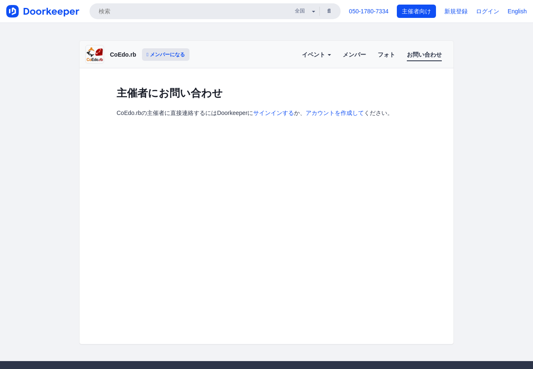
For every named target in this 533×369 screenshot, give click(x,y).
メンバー (354, 54)
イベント (316, 54)
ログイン (487, 11)
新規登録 (456, 11)
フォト (386, 54)
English (517, 11)
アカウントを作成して (335, 113)
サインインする (273, 113)
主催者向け (416, 11)
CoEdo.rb (123, 54)
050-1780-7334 (369, 11)
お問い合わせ (424, 54)
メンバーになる (166, 54)
